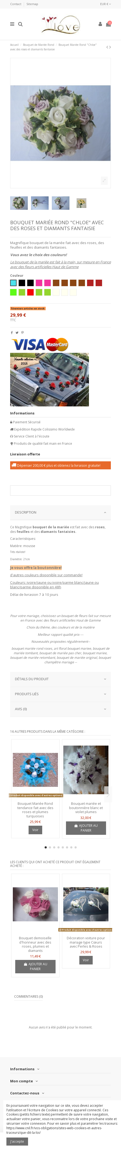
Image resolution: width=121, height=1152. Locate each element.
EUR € (105, 4)
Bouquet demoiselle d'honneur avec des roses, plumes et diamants (35, 944)
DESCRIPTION (60, 512)
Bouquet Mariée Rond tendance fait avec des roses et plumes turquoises (35, 809)
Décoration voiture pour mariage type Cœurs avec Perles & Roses (86, 942)
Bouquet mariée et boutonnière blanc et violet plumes (86, 807)
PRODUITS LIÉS (60, 694)
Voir (35, 830)
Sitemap (32, 4)
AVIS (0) (60, 709)
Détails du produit (60, 679)
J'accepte (17, 1141)
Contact (16, 4)
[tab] (60, 512)
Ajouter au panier (86, 828)
